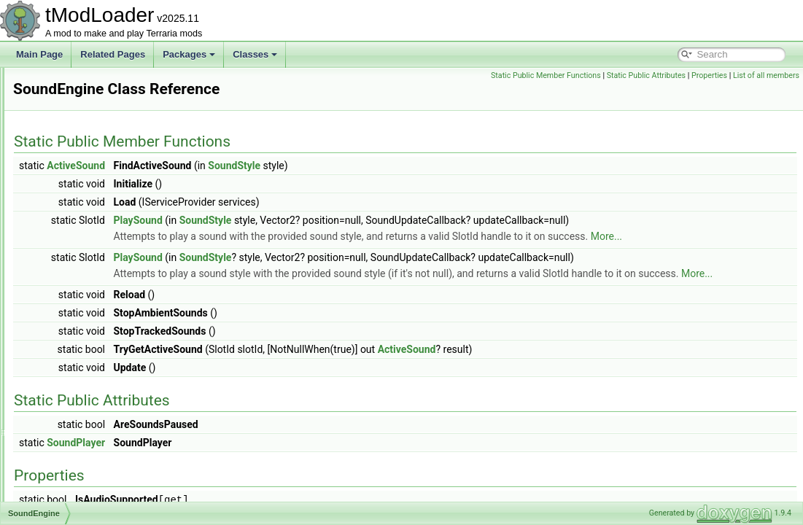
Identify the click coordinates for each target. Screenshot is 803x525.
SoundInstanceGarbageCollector (111, 324)
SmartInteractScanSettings (100, 99)
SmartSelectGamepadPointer (105, 131)
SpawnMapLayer (81, 452)
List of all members (766, 91)
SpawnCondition (80, 388)
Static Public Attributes (714, 75)
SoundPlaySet (76, 356)
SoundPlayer (73, 340)
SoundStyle (70, 372)
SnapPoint (68, 147)
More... (311, 252)
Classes (255, 54)
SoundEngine (74, 292)
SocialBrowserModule (90, 211)
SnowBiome (71, 163)
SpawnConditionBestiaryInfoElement (119, 404)
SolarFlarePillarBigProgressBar (108, 243)
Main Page (39, 54)
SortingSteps (73, 276)
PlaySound (320, 220)
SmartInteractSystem (89, 115)
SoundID (65, 308)
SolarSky (65, 259)
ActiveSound (258, 165)
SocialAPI (67, 179)
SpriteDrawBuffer (81, 484)
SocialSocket (73, 227)
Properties (778, 75)
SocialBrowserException (95, 195)
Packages (189, 54)
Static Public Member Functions (614, 75)
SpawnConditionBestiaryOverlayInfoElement (134, 420)
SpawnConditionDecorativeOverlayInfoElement (139, 436)
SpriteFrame (72, 500)
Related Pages (112, 54)
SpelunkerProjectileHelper (99, 468)
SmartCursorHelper (85, 83)
